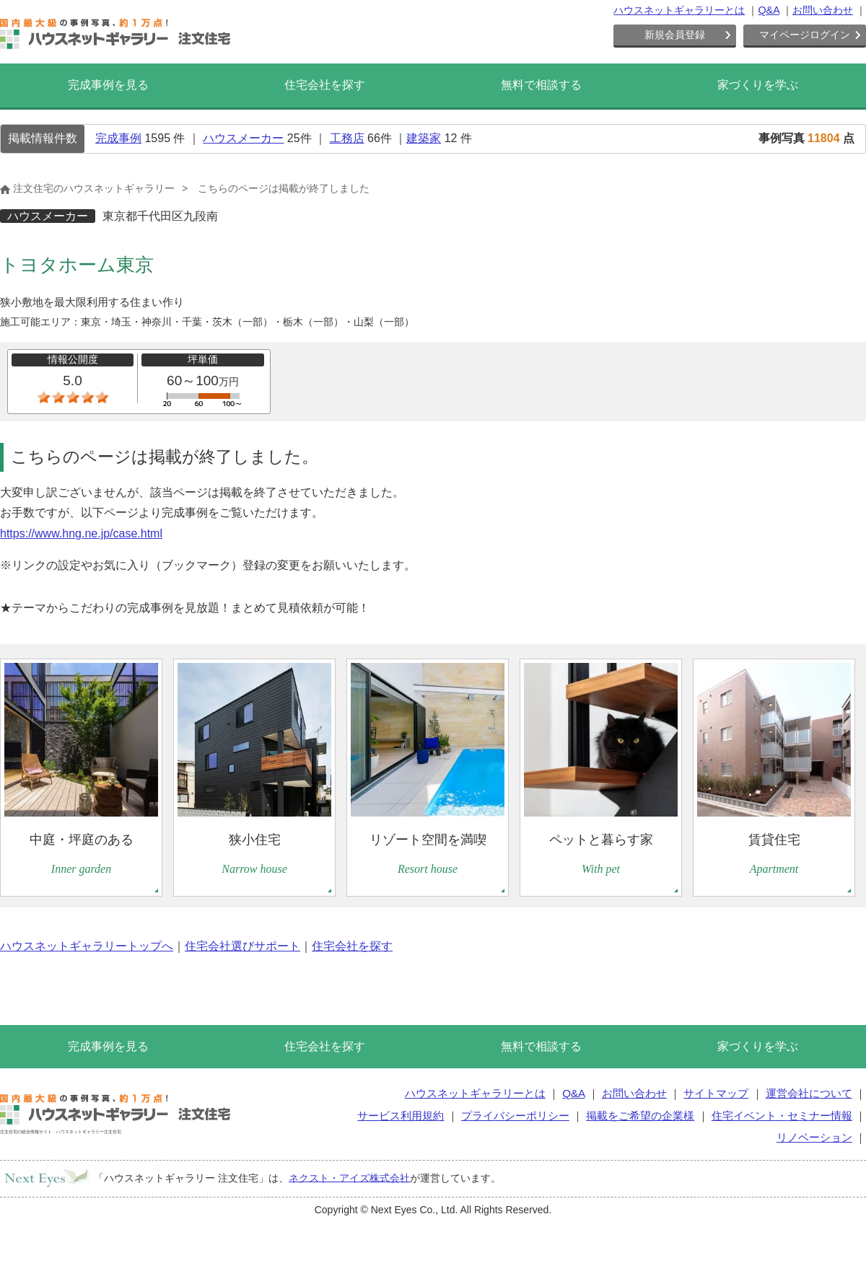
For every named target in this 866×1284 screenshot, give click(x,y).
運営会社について (809, 1093)
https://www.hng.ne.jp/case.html (81, 533)
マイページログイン (804, 34)
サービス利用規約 (400, 1115)
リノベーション (814, 1137)
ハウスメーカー (243, 138)
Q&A (768, 10)
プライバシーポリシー (515, 1115)
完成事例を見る (108, 85)
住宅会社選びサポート (242, 946)
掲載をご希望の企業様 (640, 1115)
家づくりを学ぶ (757, 85)
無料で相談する (541, 85)
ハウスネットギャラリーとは (679, 10)
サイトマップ (715, 1093)
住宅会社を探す (324, 85)
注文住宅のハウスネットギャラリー (87, 188)
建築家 (423, 138)
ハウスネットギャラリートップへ (86, 946)
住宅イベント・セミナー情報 (782, 1115)
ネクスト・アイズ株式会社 (349, 1177)
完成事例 (118, 138)
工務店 (347, 138)
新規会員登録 (674, 34)
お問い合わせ (822, 10)
